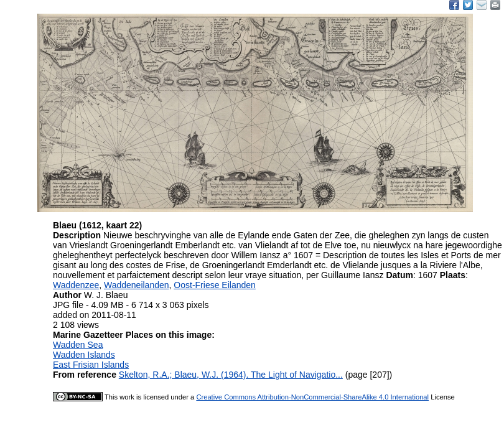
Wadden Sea (78, 345)
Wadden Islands (84, 355)
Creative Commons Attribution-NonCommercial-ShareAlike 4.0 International (312, 397)
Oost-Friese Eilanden (215, 285)
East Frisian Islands (91, 365)
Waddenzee (76, 285)
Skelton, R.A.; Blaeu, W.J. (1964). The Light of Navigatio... (231, 375)
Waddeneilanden (136, 285)
